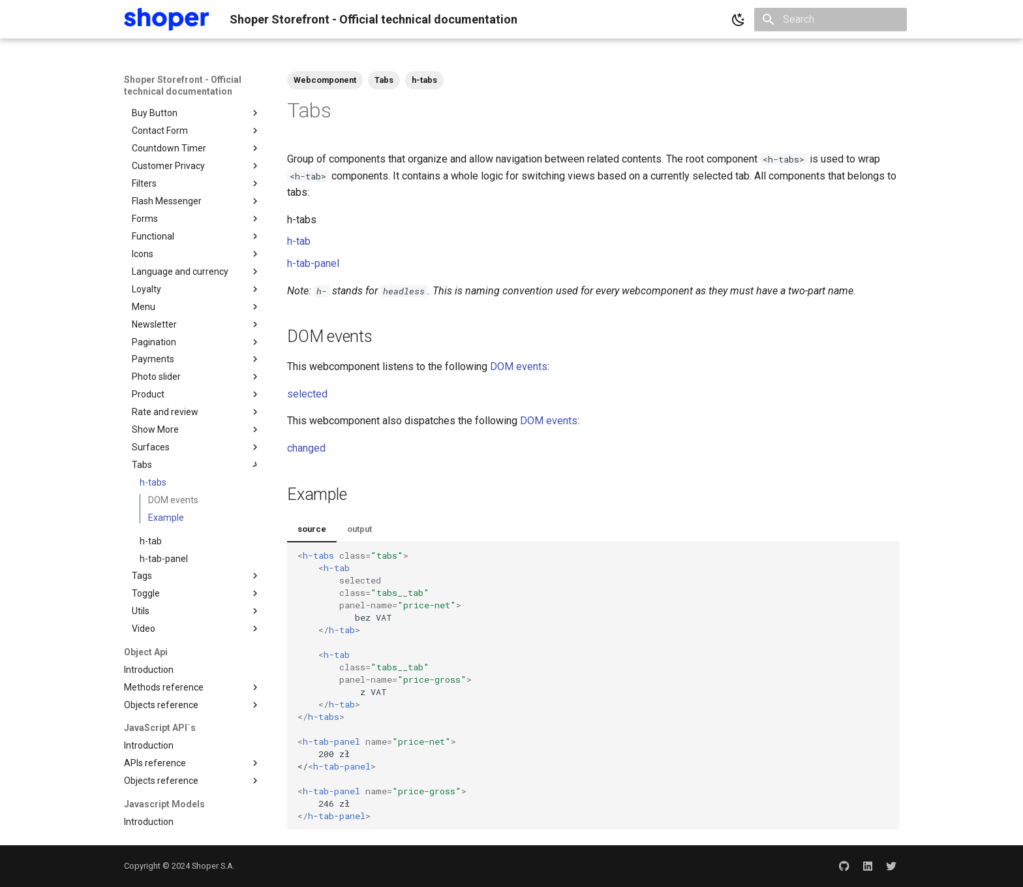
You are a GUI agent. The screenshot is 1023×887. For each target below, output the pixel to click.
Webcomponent (325, 80)
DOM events (518, 366)
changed (306, 448)
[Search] (830, 19)
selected (307, 394)
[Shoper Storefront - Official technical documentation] (166, 19)
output (359, 529)
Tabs (383, 80)
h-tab (299, 241)
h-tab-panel (313, 263)
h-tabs (424, 80)
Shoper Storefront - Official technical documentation (182, 85)
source (312, 529)
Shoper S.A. (213, 866)
